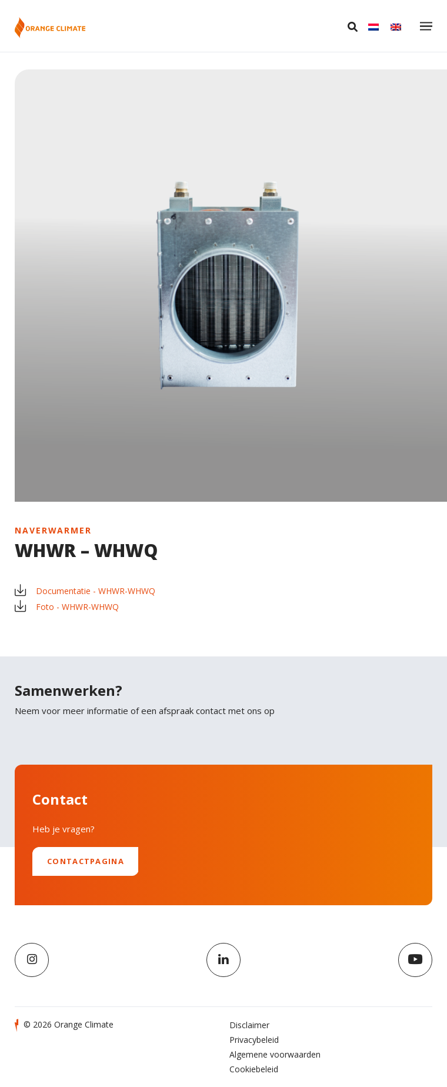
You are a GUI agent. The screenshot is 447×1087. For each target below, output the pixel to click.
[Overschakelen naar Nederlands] (373, 26)
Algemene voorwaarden (275, 1054)
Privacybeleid (254, 1039)
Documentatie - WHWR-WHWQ (85, 590)
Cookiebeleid (253, 1069)
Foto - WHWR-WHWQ (67, 606)
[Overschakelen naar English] (396, 26)
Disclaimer (249, 1025)
